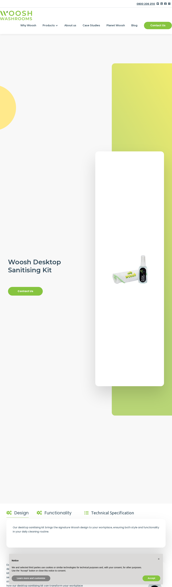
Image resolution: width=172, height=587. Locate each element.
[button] (50, 25)
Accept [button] (151, 578)
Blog (134, 25)
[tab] (17, 513)
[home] (16, 15)
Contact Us (157, 25)
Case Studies (91, 25)
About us (70, 25)
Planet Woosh (115, 25)
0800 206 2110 (146, 4)
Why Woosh (28, 25)
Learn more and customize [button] (31, 578)
